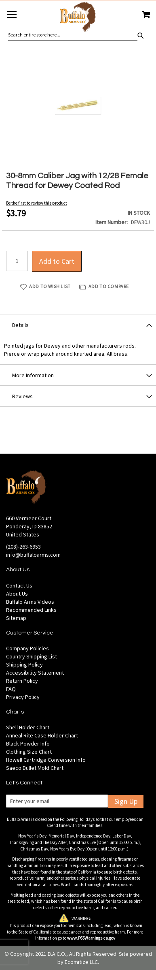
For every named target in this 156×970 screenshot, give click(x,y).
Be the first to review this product (36, 203)
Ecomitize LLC (81, 962)
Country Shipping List (31, 656)
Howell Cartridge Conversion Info (46, 759)
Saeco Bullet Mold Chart (34, 767)
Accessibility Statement (35, 672)
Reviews (22, 396)
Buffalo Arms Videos (30, 601)
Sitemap (16, 618)
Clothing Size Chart (29, 751)
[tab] (78, 324)
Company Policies (27, 648)
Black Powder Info (28, 743)
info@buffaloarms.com (33, 554)
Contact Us (19, 585)
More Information (33, 375)
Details (20, 325)
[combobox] (72, 35)
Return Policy (22, 680)
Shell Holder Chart (27, 727)
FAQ (11, 688)
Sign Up (125, 801)
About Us (17, 593)
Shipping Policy (24, 664)
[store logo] (77, 18)
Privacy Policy (23, 697)
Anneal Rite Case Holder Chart (42, 735)
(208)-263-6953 (23, 546)
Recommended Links (31, 609)
